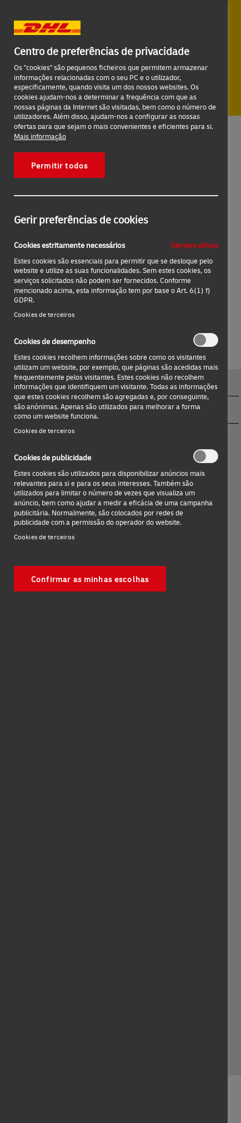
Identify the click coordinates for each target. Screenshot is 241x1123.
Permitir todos (59, 165)
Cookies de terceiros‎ (44, 314)
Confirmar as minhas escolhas (90, 578)
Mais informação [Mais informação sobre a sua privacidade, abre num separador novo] (40, 136)
